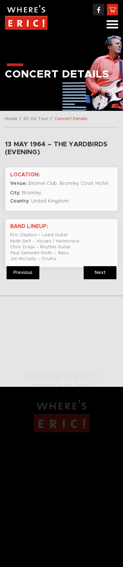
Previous (22, 272)
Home (11, 119)
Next (100, 272)
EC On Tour (36, 119)
